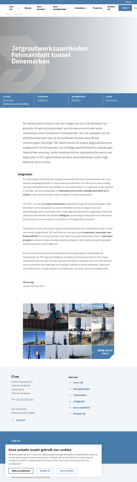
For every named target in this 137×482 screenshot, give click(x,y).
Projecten (19, 14)
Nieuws (129, 2)
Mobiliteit (76, 100)
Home (7, 14)
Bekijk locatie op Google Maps (16, 104)
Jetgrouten (42, 100)
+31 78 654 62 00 (25, 399)
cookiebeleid (15, 463)
